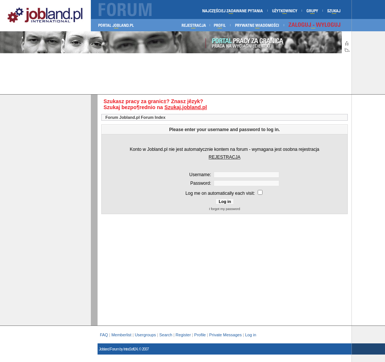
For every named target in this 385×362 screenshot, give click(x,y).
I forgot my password (224, 209)
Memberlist (121, 335)
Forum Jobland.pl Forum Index (135, 117)
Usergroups (145, 335)
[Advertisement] (175, 73)
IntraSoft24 (130, 349)
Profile (200, 335)
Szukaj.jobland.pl (185, 107)
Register (183, 335)
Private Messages (225, 335)
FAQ (104, 335)
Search (165, 335)
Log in (251, 335)
